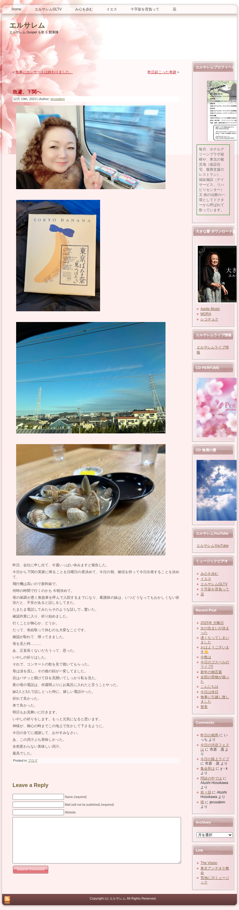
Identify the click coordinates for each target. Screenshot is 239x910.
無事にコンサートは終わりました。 (44, 72)
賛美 (204, 707)
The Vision (208, 863)
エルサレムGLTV (213, 584)
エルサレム (27, 25)
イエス (205, 579)
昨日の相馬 (209, 735)
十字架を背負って (214, 589)
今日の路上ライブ (214, 759)
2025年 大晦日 (212, 623)
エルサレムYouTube (213, 546)
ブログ (33, 760)
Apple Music (210, 309)
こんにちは (209, 687)
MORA (205, 314)
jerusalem (57, 99)
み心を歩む (209, 574)
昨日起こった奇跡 (162, 72)
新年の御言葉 (211, 672)
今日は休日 (209, 692)
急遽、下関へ (27, 91)
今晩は (205, 657)
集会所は (207, 768)
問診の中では (211, 778)
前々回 (205, 792)
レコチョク (209, 319)
